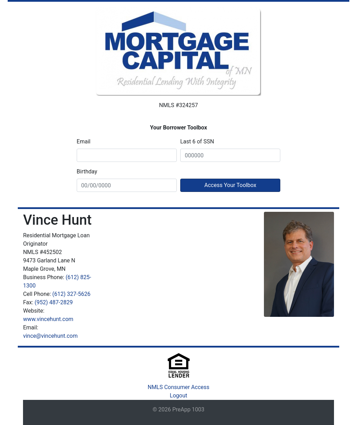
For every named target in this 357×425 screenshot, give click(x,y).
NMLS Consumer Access (178, 387)
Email (84, 141)
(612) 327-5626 (71, 294)
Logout (178, 395)
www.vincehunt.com (48, 319)
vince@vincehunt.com (50, 336)
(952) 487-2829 (54, 302)
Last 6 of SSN (197, 141)
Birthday (87, 171)
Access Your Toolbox (230, 185)
